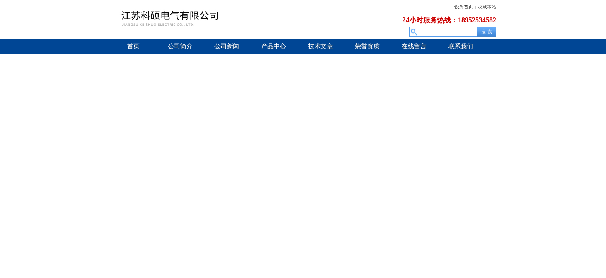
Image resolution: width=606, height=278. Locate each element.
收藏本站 (487, 7)
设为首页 (463, 7)
